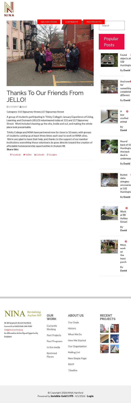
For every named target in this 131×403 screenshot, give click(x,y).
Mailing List (74, 352)
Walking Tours (49, 22)
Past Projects (94, 22)
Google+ (52, 154)
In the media (53, 347)
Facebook (15, 154)
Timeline (72, 370)
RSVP (71, 364)
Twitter (27, 154)
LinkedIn (39, 154)
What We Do (75, 334)
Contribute (71, 22)
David (126, 70)
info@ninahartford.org (13, 330)
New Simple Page (77, 358)
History (72, 328)
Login (90, 396)
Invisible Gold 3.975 (62, 396)
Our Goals (73, 322)
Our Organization (77, 346)
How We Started (77, 340)
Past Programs (54, 341)
